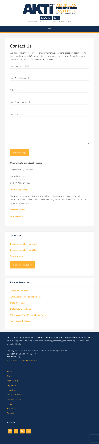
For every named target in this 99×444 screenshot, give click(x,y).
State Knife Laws (18, 302)
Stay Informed (16, 256)
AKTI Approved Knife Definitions (25, 296)
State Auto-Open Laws (20, 309)
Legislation (11, 385)
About (9, 376)
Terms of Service (18, 209)
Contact (10, 413)
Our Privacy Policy (18, 189)
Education (11, 390)
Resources (11, 408)
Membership (12, 380)
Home (9, 371)
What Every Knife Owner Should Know (28, 315)
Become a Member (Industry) (23, 244)
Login (56, 18)
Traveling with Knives (20, 321)
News (9, 404)
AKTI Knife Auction (19, 290)
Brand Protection (14, 394)
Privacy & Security (14, 360)
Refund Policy (16, 216)
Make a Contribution (22, 264)
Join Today (46, 18)
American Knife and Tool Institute (49, 9)
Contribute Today (14, 399)
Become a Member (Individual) (24, 250)
